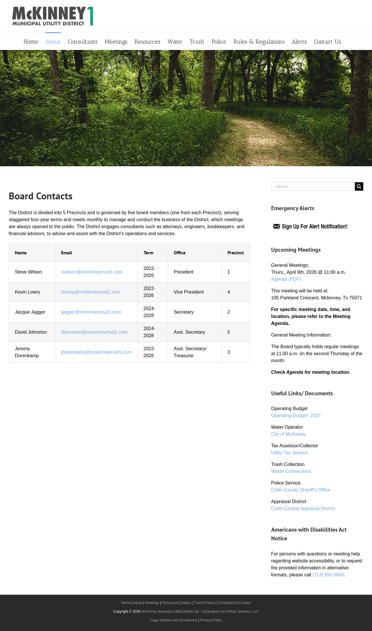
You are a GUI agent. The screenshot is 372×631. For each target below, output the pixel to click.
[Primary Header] (186, 108)
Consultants (227, 603)
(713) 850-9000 (328, 574)
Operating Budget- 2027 (296, 415)
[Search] (359, 186)
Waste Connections (291, 471)
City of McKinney (288, 434)
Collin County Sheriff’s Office (300, 489)
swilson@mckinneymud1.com (91, 271)
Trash (198, 603)
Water (186, 603)
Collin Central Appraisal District (303, 508)
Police (210, 603)
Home (125, 603)
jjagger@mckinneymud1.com (91, 312)
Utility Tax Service (289, 452)
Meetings (152, 603)
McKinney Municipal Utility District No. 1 (172, 611)
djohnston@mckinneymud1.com (94, 332)
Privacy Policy (211, 620)
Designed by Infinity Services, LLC (232, 611)
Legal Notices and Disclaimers (173, 620)
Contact (245, 603)
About (137, 603)
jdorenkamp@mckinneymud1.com (96, 352)
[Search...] (313, 186)
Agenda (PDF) (286, 279)
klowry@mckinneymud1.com (90, 291)
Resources (170, 603)
